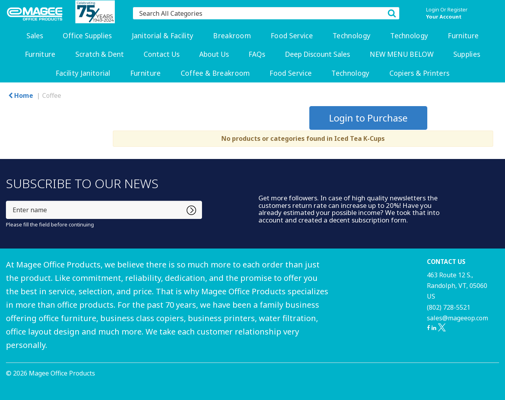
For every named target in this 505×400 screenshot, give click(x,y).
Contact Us (162, 54)
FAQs (257, 54)
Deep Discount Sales (317, 54)
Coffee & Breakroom (215, 73)
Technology (351, 35)
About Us (214, 54)
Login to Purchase (368, 117)
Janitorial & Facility (163, 35)
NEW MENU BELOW (402, 54)
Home (20, 95)
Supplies (467, 54)
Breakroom (232, 35)
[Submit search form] (391, 12)
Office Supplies (87, 35)
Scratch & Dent (99, 54)
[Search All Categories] (266, 13)
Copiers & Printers (419, 73)
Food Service (292, 35)
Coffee (51, 95)
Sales (34, 35)
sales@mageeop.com (457, 318)
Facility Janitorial (83, 73)
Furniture (463, 35)
